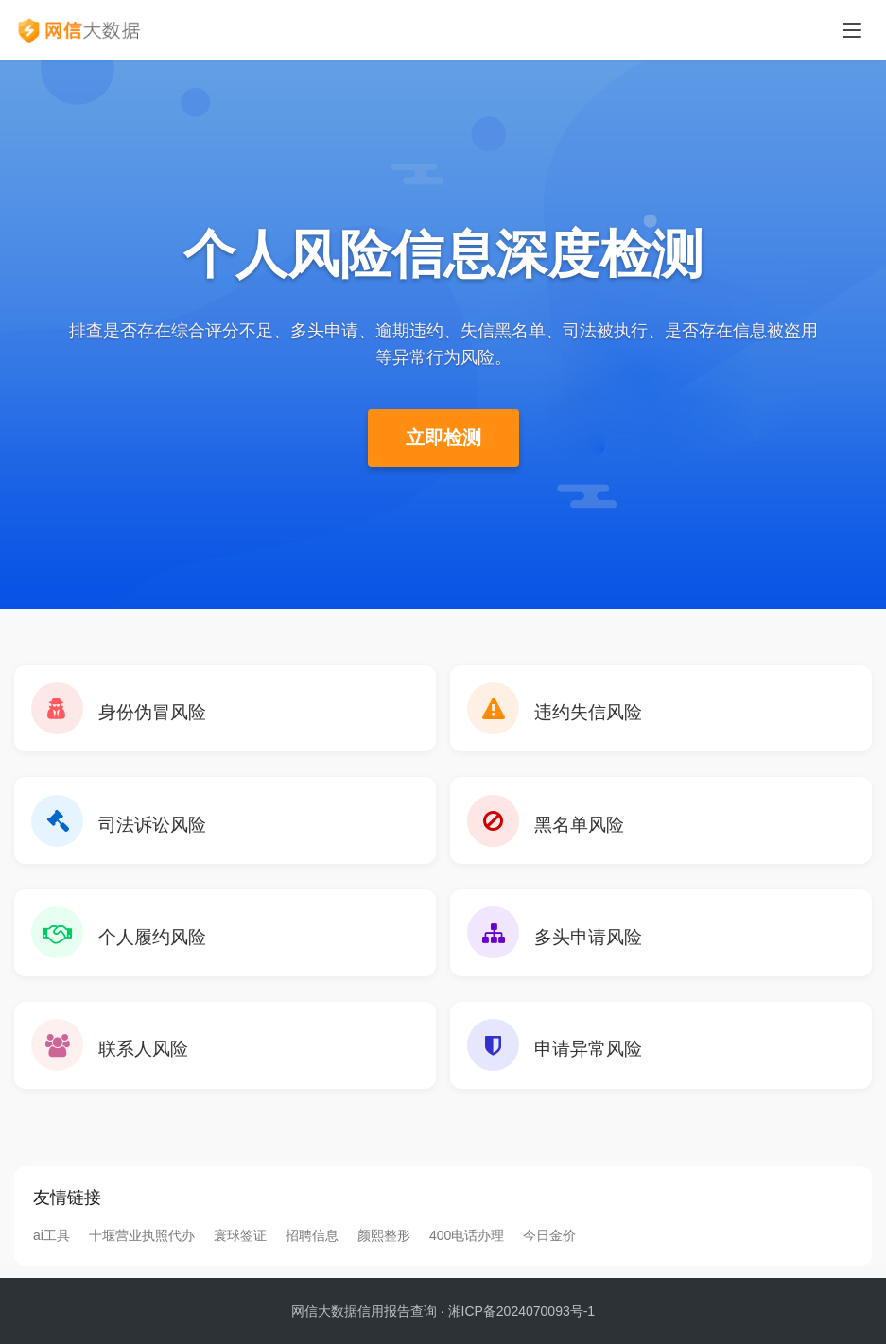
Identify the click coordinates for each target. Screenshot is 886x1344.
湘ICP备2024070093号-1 (522, 1310)
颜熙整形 (383, 1247)
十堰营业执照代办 (142, 1247)
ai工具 (51, 1247)
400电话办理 (466, 1247)
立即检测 (443, 437)
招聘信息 (312, 1247)
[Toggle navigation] (852, 30)
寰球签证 (240, 1247)
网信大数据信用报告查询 (364, 1310)
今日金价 (549, 1247)
